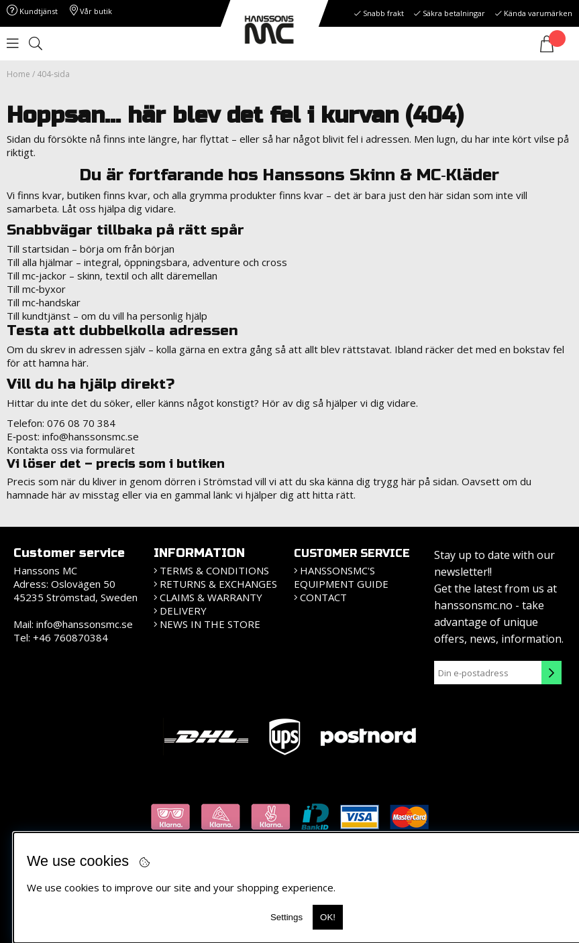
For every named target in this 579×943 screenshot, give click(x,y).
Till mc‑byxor (36, 289)
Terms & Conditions (214, 570)
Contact (323, 597)
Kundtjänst (32, 11)
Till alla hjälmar (40, 262)
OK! (327, 917)
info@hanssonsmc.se (90, 436)
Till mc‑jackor (36, 275)
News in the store (210, 624)
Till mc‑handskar (44, 302)
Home (18, 74)
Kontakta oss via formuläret (71, 449)
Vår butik (91, 11)
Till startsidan (38, 248)
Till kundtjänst (38, 315)
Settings (286, 917)
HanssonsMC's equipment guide (341, 577)
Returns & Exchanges (218, 583)
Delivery (183, 610)
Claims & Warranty (211, 597)
